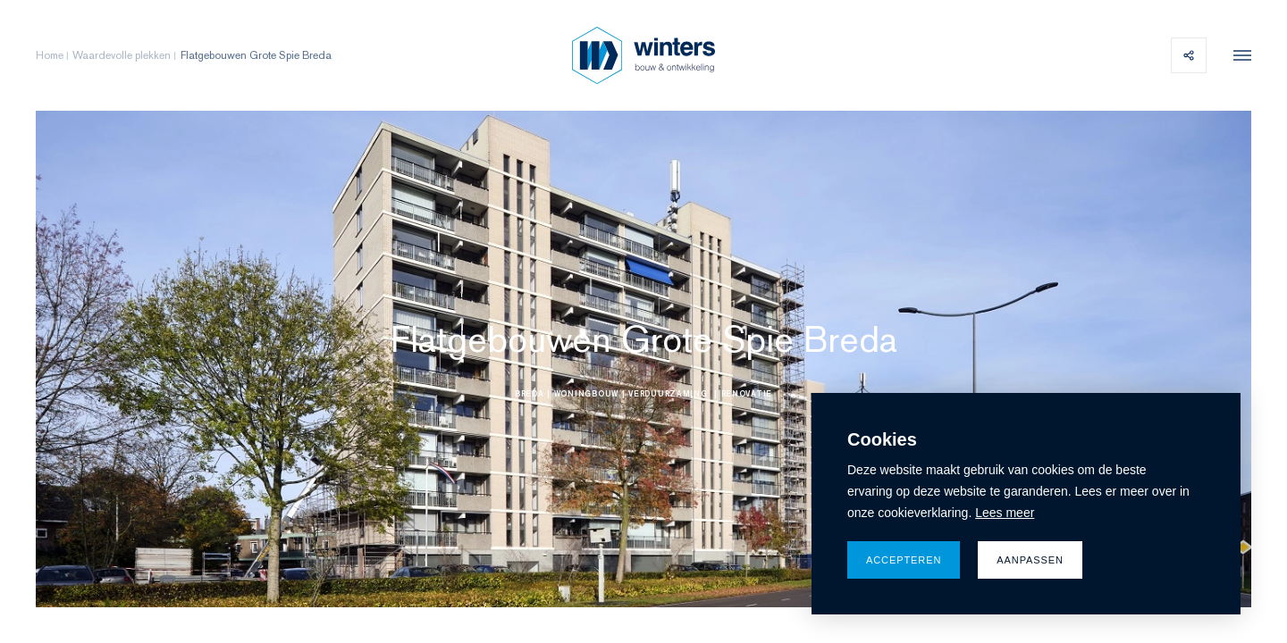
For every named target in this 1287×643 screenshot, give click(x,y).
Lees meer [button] (1004, 512)
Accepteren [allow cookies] (903, 560)
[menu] (1237, 55)
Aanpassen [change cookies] (1030, 560)
